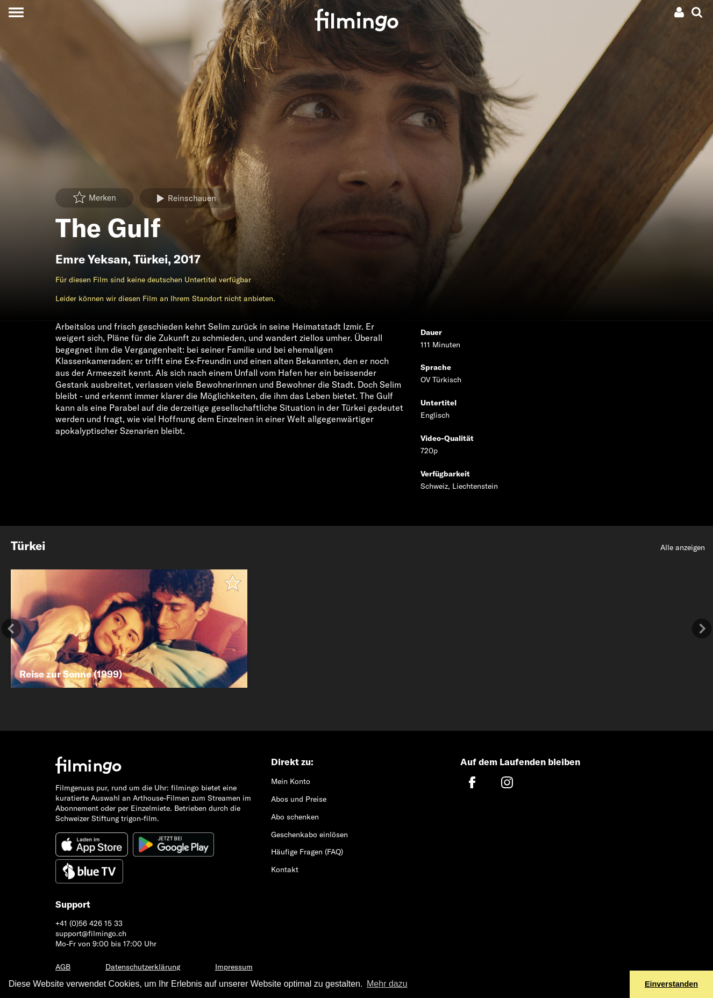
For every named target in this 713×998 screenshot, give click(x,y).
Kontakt (284, 869)
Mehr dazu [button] (387, 983)
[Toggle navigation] (16, 12)
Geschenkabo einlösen (309, 834)
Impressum (234, 967)
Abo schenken (295, 817)
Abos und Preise (298, 799)
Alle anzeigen (682, 547)
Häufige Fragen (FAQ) (307, 852)
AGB (62, 967)
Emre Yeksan (91, 259)
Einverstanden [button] (671, 984)
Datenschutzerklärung (142, 967)
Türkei (150, 259)
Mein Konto (290, 781)
